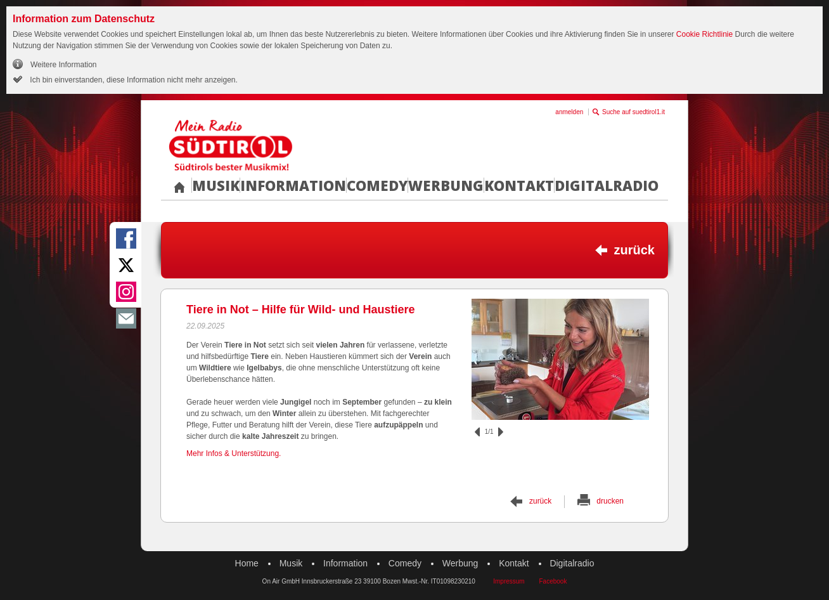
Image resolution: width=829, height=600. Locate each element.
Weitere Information (63, 64)
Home (247, 563)
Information (293, 185)
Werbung (446, 185)
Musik (216, 185)
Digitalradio (607, 185)
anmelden (569, 111)
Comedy (377, 185)
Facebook (553, 581)
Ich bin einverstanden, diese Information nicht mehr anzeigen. (133, 79)
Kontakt (519, 185)
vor (500, 432)
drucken (610, 501)
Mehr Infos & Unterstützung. (233, 453)
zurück (634, 250)
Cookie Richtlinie (704, 34)
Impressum (508, 581)
